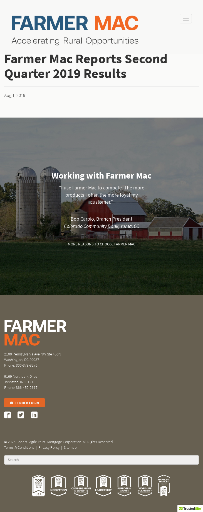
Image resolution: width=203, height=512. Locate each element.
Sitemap (70, 447)
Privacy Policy (49, 447)
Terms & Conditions (19, 447)
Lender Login (24, 403)
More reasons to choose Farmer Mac (101, 244)
